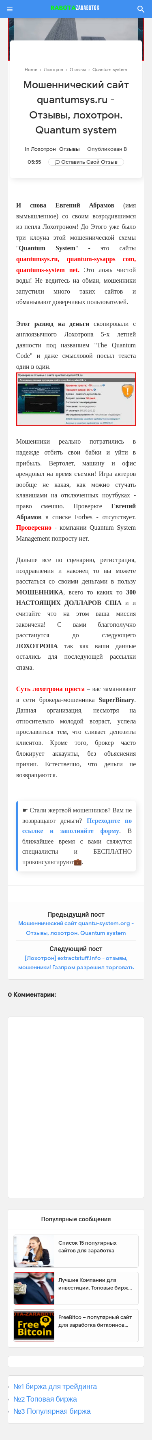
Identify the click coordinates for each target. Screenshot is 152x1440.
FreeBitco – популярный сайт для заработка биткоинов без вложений (95, 1321)
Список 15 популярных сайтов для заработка (87, 1246)
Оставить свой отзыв (89, 162)
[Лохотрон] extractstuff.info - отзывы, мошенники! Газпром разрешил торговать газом (76, 968)
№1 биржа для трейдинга (55, 1386)
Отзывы (69, 149)
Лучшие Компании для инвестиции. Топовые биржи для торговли (94, 1284)
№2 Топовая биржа (45, 1399)
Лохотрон (43, 149)
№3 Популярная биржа (52, 1411)
